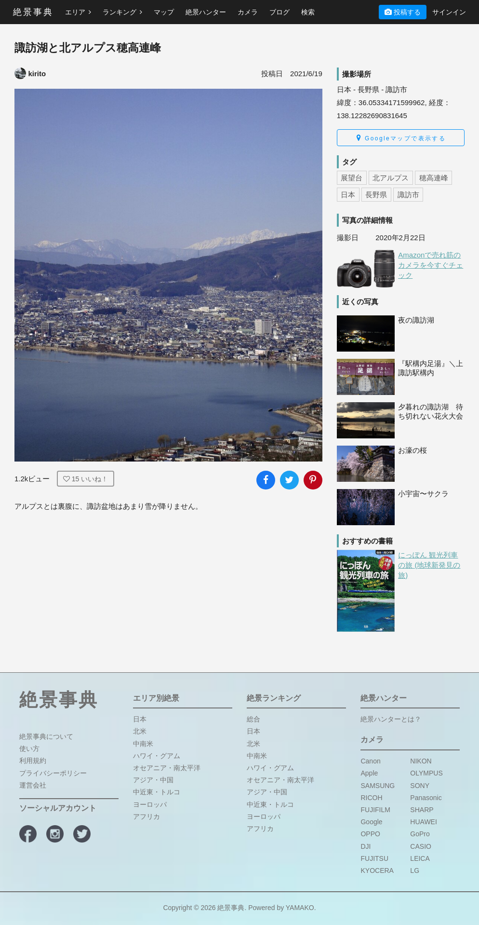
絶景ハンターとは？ (390, 719)
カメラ (248, 12)
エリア (78, 12)
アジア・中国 (153, 780)
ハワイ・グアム (156, 756)
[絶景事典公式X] (82, 834)
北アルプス (391, 178)
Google (371, 822)
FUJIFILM (375, 810)
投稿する (403, 12)
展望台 (351, 178)
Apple (369, 773)
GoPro (419, 834)
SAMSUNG (377, 785)
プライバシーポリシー (53, 773)
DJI (365, 846)
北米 (139, 731)
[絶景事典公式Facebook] (28, 834)
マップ (164, 12)
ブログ (279, 12)
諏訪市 (408, 194)
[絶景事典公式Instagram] (55, 834)
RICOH (371, 798)
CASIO (420, 846)
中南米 (143, 744)
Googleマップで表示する (401, 138)
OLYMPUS (426, 773)
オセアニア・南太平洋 (166, 768)
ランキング (122, 12)
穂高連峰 (433, 178)
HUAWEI (423, 822)
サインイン (449, 12)
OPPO (370, 834)
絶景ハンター (206, 12)
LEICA (419, 858)
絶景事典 (33, 12)
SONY (419, 785)
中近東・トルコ (156, 792)
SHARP (421, 810)
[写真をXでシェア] (289, 480)
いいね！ (85, 479)
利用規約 (32, 760)
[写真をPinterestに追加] (313, 480)
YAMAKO (300, 907)
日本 (348, 194)
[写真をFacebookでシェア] (265, 480)
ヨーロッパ (150, 804)
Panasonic (425, 798)
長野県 (376, 194)
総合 (253, 719)
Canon (370, 761)
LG (414, 870)
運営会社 (32, 785)
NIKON (420, 761)
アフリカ (146, 816)
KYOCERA (376, 870)
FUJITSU (374, 858)
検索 (308, 12)
